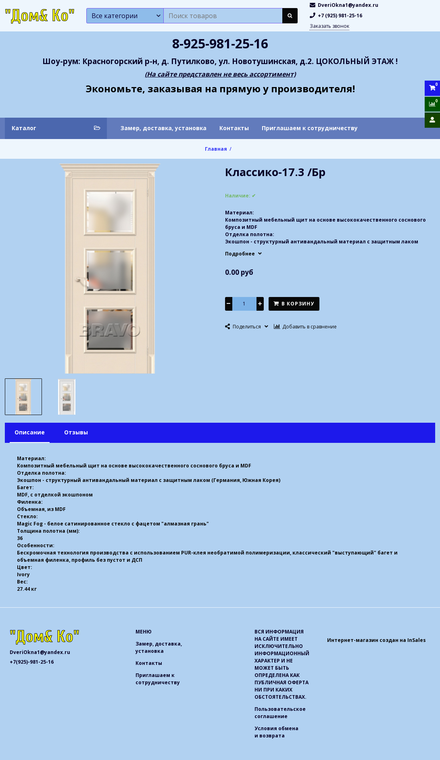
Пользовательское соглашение (280, 713)
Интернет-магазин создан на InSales (376, 640)
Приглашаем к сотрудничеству (310, 128)
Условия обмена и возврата (276, 732)
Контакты (234, 128)
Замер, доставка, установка (163, 128)
